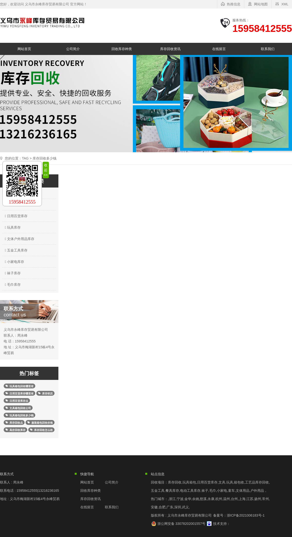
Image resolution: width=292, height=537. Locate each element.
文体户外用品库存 (19, 239)
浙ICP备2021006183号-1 (246, 515)
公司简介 (73, 49)
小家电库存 (14, 262)
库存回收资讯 (170, 49)
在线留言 (219, 49)
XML (284, 4)
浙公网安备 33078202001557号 (181, 524)
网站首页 (24, 49)
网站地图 (261, 4)
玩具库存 (12, 227)
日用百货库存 (15, 216)
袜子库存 (12, 273)
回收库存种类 (121, 49)
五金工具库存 (15, 250)
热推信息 (233, 4)
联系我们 (267, 49)
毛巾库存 (12, 284)
